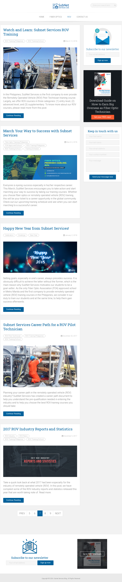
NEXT (58, 513)
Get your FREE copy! (102, 117)
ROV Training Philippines (14, 41)
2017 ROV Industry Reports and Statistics (37, 429)
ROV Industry (10, 436)
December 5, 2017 (69, 436)
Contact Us (82, 17)
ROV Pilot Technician (13, 336)
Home (41, 17)
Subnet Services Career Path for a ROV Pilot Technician (39, 326)
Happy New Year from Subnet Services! (36, 228)
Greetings (21, 235)
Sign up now (103, 60)
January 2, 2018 (70, 235)
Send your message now (102, 177)
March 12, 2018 (70, 41)
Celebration (9, 235)
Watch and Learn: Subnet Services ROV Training (36, 32)
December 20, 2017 (69, 336)
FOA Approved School (13, 145)
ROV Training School (36, 41)
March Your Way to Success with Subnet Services (37, 133)
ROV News (24, 436)
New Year (33, 235)
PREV (22, 513)
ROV (69, 17)
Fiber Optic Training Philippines (16, 142)
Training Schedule (32, 149)
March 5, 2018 (70, 142)
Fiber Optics (56, 17)
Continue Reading (13, 115)
